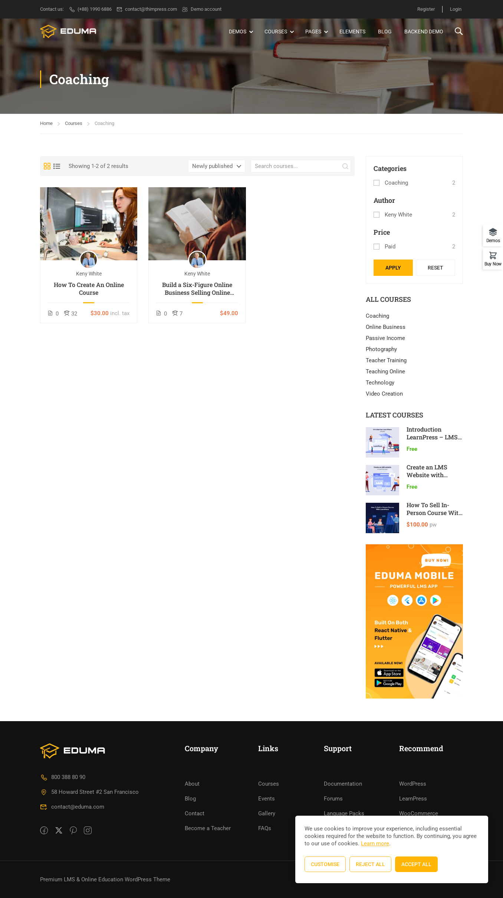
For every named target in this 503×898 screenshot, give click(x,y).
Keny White (398, 214)
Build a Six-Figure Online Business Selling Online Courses (197, 289)
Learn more (375, 843)
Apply (393, 268)
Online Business (385, 327)
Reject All (370, 864)
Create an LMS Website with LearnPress (427, 474)
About (192, 783)
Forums (333, 798)
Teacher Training (386, 360)
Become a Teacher (208, 828)
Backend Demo (423, 31)
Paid (390, 246)
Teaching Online (385, 371)
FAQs (264, 828)
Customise (325, 864)
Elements (352, 31)
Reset (435, 268)
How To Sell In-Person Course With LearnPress (434, 512)
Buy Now (493, 263)
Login (455, 9)
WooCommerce (418, 813)
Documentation (343, 783)
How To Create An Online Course (89, 288)
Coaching (396, 182)
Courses (275, 31)
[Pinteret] (73, 830)
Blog (385, 31)
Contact (194, 813)
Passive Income (385, 338)
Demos (237, 31)
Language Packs (344, 813)
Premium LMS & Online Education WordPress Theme (105, 879)
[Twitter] (59, 830)
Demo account (201, 9)
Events (266, 798)
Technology (380, 382)
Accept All (416, 864)
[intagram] (88, 830)
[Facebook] (44, 830)
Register (426, 9)
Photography (381, 349)
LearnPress (413, 798)
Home (46, 123)
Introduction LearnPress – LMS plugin (432, 437)
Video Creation (384, 393)
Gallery (266, 813)
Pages (313, 31)
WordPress (412, 783)
